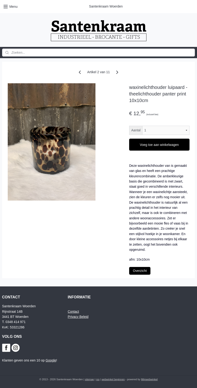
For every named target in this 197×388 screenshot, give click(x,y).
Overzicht (140, 271)
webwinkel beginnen (113, 379)
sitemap (89, 379)
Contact (73, 311)
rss (97, 379)
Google (51, 360)
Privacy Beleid (78, 317)
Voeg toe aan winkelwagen (159, 145)
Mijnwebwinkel (149, 379)
